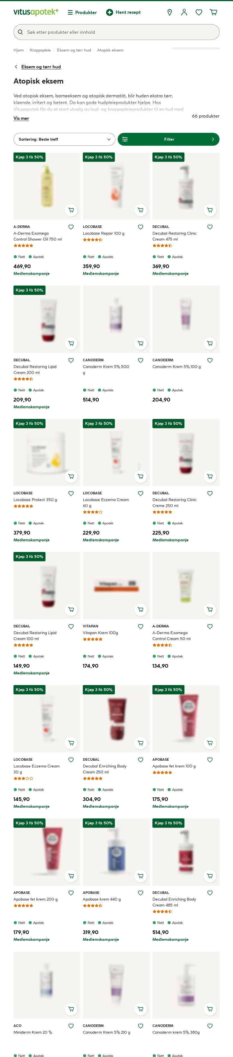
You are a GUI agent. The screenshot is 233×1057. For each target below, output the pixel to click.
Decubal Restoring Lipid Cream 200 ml (34, 369)
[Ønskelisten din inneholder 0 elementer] (199, 12)
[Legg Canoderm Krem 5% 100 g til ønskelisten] (210, 360)
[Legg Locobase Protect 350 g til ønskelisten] (71, 493)
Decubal (160, 226)
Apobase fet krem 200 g (35, 899)
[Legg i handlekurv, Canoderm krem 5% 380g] (210, 1009)
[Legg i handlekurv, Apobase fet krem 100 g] (210, 743)
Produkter (86, 12)
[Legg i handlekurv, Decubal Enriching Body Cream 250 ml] (140, 743)
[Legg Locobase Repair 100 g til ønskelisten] (140, 227)
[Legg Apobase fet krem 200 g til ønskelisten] (71, 893)
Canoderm (93, 360)
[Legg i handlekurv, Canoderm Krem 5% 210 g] (140, 1009)
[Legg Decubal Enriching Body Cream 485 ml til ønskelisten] (210, 893)
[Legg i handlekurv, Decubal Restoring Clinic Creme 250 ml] (210, 476)
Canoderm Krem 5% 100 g (176, 366)
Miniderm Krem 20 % (32, 1032)
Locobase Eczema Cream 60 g (106, 502)
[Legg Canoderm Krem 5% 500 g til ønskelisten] (140, 360)
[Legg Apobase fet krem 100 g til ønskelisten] (210, 760)
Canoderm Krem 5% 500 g (106, 369)
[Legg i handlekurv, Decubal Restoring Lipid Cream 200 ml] (71, 343)
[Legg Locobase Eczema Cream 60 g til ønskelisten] (140, 493)
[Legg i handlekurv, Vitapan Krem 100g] (140, 609)
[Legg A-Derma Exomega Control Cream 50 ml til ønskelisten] (210, 626)
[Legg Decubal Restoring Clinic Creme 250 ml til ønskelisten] (210, 493)
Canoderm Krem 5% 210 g (106, 1032)
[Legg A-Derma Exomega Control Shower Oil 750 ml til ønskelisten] (71, 227)
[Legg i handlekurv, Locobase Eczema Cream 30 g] (71, 743)
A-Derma (21, 226)
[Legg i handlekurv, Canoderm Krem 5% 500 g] (140, 343)
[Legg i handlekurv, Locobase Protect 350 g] (71, 476)
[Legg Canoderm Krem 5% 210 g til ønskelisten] (140, 1026)
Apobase (160, 759)
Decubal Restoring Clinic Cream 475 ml (174, 236)
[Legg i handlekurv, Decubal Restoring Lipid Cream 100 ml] (71, 609)
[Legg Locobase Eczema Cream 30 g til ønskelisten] (71, 760)
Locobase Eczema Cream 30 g (36, 769)
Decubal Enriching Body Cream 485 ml (174, 902)
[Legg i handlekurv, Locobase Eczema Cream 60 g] (140, 476)
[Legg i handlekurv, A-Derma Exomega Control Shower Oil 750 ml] (71, 210)
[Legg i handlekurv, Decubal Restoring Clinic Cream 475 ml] (210, 210)
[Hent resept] (123, 12)
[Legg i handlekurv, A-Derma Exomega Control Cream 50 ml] (210, 609)
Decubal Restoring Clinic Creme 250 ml (174, 502)
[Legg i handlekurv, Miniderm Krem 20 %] (71, 1009)
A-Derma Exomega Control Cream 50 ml (171, 635)
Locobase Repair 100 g (103, 233)
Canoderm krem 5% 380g (176, 1032)
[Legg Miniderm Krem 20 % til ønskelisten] (71, 1026)
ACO (19, 1025)
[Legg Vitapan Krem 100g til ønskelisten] (140, 626)
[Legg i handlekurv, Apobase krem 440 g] (140, 876)
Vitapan (90, 626)
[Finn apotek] (169, 12)
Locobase (92, 226)
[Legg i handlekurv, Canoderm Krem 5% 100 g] (210, 343)
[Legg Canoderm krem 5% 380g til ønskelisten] (210, 1026)
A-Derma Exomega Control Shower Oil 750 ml (37, 236)
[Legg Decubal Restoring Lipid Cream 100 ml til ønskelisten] (71, 626)
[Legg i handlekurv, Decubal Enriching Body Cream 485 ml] (210, 876)
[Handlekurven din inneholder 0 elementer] (213, 12)
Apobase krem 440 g (102, 899)
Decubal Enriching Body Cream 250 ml (104, 769)
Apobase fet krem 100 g (174, 766)
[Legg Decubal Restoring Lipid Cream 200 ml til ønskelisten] (71, 360)
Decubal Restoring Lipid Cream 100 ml (34, 635)
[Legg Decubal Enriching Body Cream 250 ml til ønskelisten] (140, 760)
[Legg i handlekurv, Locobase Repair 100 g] (140, 210)
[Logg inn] (184, 12)
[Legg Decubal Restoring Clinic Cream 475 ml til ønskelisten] (210, 227)
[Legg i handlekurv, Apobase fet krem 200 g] (71, 876)
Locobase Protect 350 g (35, 499)
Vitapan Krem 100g (100, 632)
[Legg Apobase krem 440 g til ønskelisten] (140, 893)
